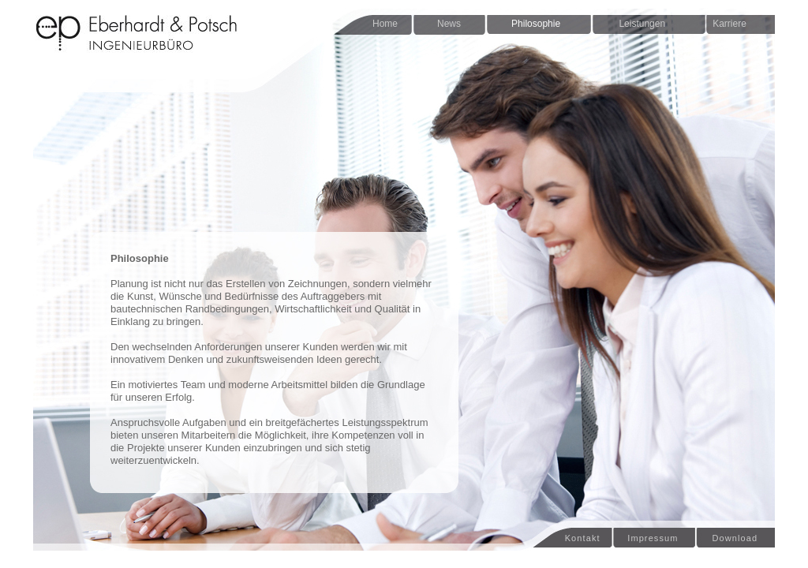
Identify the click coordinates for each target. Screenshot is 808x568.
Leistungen (636, 23)
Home (385, 23)
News (449, 23)
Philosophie (535, 23)
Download (731, 538)
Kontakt (565, 538)
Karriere (725, 23)
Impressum (652, 538)
